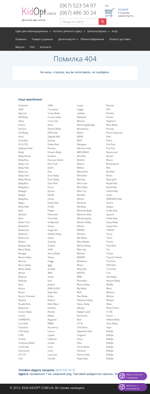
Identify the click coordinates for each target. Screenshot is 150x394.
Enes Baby (53, 175)
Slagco (109, 206)
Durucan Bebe (55, 160)
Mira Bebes (83, 241)
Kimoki (51, 311)
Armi (21, 136)
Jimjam (51, 284)
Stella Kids (111, 218)
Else (50, 171)
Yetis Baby (112, 323)
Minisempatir (84, 218)
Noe (79, 319)
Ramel (109, 156)
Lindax (51, 343)
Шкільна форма (96, 31)
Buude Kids (24, 304)
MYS (79, 292)
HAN (50, 249)
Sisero (109, 202)
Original (81, 335)
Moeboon (82, 261)
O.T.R (80, 323)
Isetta (51, 276)
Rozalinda (111, 187)
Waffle (109, 284)
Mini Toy (81, 191)
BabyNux (23, 199)
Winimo (110, 292)
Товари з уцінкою (42, 39)
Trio (108, 272)
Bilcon (21, 272)
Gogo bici (53, 230)
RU (107, 6)
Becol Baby (24, 249)
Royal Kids (111, 183)
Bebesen (23, 234)
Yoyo (109, 327)
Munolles (82, 280)
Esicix (51, 187)
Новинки (20, 39)
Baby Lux (23, 171)
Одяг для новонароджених (31, 31)
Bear (21, 218)
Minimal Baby (84, 210)
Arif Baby (23, 132)
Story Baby (112, 222)
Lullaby (81, 113)
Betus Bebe (24, 269)
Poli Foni (110, 144)
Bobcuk (22, 276)
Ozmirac (81, 350)
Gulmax (52, 241)
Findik (51, 206)
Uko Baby (111, 276)
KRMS (51, 323)
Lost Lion (52, 354)
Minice (80, 199)
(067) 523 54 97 (78, 5)
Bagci (21, 202)
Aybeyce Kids (25, 148)
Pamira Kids (83, 354)
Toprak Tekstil (113, 257)
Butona (22, 300)
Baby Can (23, 163)
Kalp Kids (52, 292)
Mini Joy (81, 179)
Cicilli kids (23, 346)
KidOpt (109, 331)
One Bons (82, 327)
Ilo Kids (51, 269)
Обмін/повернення (92, 39)
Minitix (80, 226)
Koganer (52, 319)
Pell (108, 109)
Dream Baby (54, 152)
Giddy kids (53, 222)
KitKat (51, 315)
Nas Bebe (82, 296)
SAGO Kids (112, 191)
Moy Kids (82, 269)
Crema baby (54, 117)
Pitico (109, 140)
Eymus (51, 191)
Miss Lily (81, 249)
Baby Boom (24, 156)
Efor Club (53, 163)
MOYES (81, 272)
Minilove (81, 202)
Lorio (50, 350)
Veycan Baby (113, 280)
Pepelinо (111, 121)
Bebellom (23, 226)
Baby (21, 152)
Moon (80, 265)
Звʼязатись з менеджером (132, 387)
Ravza (109, 160)
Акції (114, 31)
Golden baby (54, 234)
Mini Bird (82, 175)
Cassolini (23, 327)
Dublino (52, 156)
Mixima (81, 253)
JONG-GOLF (54, 288)
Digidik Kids (54, 136)
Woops (110, 300)
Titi (108, 249)
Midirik (80, 160)
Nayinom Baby (85, 300)
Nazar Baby (83, 304)
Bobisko (22, 280)
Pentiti (109, 117)
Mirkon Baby (84, 245)
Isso (50, 280)
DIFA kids (53, 132)
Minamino (82, 171)
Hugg (51, 261)
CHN (20, 335)
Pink (108, 136)
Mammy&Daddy (86, 125)
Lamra (51, 331)
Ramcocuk (111, 152)
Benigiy (22, 253)
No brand (82, 315)
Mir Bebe (82, 237)
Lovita (80, 105)
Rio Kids (110, 171)
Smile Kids (111, 210)
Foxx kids (52, 218)
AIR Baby (23, 117)
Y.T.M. (109, 311)
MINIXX (81, 230)
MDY (79, 140)
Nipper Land (83, 311)
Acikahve (23, 105)
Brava (21, 292)
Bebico (22, 241)
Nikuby (80, 308)
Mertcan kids (84, 148)
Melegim (82, 144)
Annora (22, 128)
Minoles (81, 234)
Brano (21, 288)
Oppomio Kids (84, 331)
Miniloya (81, 206)
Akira (21, 121)
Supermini (111, 226)
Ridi (108, 167)
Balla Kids (23, 206)
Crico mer (53, 121)
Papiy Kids (82, 358)
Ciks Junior (24, 350)
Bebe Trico (24, 222)
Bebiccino (23, 237)
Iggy (50, 265)
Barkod (22, 214)
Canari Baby (25, 311)
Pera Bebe (112, 125)
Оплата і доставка (119, 39)
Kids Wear (53, 304)
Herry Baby (54, 253)
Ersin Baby (53, 179)
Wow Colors (112, 308)
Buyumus (23, 308)
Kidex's (51, 300)
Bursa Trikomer (26, 296)
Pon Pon (110, 148)
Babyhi (22, 195)
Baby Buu (23, 160)
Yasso (109, 315)
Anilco (21, 125)
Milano (80, 163)
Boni (20, 284)
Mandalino (82, 128)
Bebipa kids (24, 245)
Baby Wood (24, 179)
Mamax (81, 121)
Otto (79, 343)
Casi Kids (23, 323)
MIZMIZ (81, 257)
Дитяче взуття (66, 39)
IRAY (50, 272)
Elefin (51, 167)
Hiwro (51, 257)
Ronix (109, 175)
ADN (20, 109)
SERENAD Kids (114, 199)
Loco (50, 346)
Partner (110, 105)
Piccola (110, 128)
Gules (51, 237)
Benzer (22, 261)
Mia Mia (81, 156)
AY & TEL (23, 144)
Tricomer (111, 269)
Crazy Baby (54, 113)
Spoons (110, 214)
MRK (79, 276)
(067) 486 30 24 (78, 12)
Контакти (45, 47)
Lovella (51, 358)
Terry (109, 234)
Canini (21, 315)
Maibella (81, 117)
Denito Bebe (54, 128)
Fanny (51, 199)
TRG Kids (111, 265)
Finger (51, 210)
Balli (20, 210)
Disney (51, 140)
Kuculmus (53, 327)
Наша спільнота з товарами (134, 376)
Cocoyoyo (53, 109)
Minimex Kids (84, 214)
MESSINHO (83, 152)
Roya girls (111, 179)
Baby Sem (23, 175)
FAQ (32, 47)
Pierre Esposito (114, 132)
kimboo (52, 308)
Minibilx (81, 195)
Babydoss (23, 187)
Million (80, 167)
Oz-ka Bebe (83, 346)
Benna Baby (24, 257)
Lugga (80, 109)
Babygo (22, 191)
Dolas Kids (53, 144)
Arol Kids (23, 140)
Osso (79, 339)
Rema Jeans (112, 163)
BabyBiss (23, 183)
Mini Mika (82, 187)
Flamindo (53, 214)
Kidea (51, 296)
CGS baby (23, 331)
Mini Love (82, 183)
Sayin (109, 195)
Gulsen (51, 245)
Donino (51, 148)
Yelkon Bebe (113, 319)
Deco (50, 125)
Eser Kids (53, 183)
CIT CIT (22, 354)
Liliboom (52, 339)
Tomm (109, 253)
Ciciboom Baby (26, 343)
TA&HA (110, 230)
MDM (80, 136)
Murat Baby (83, 284)
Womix (110, 296)
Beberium (23, 230)
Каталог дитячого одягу (67, 31)
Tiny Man (111, 245)
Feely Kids (53, 202)
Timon (109, 241)
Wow (109, 304)
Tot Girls (110, 261)
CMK (50, 105)
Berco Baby (24, 265)
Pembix (110, 113)
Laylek (51, 335)
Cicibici (22, 339)
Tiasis (109, 237)
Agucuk (22, 113)
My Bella (81, 288)
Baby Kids (23, 167)
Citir (20, 358)
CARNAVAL (24, 319)
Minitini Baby (84, 222)
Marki (80, 132)
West (109, 288)
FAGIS (51, 195)
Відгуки (19, 47)
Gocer (51, 226)
